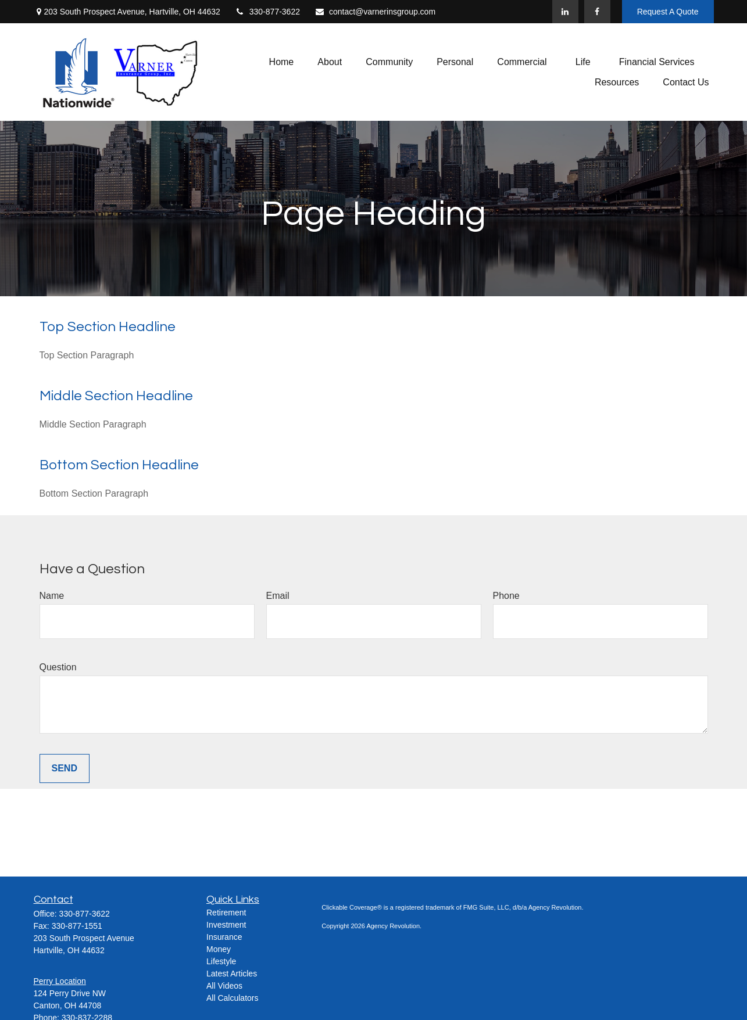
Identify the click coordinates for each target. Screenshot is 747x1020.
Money (218, 949)
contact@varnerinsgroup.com (374, 11)
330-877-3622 (267, 11)
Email (277, 596)
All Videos (224, 985)
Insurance (224, 937)
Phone (506, 596)
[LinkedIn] (565, 11)
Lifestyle (221, 961)
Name (52, 596)
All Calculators (232, 998)
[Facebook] (597, 11)
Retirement (226, 912)
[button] (282, 62)
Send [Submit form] (64, 768)
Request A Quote (668, 11)
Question (58, 667)
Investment (226, 924)
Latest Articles (231, 973)
